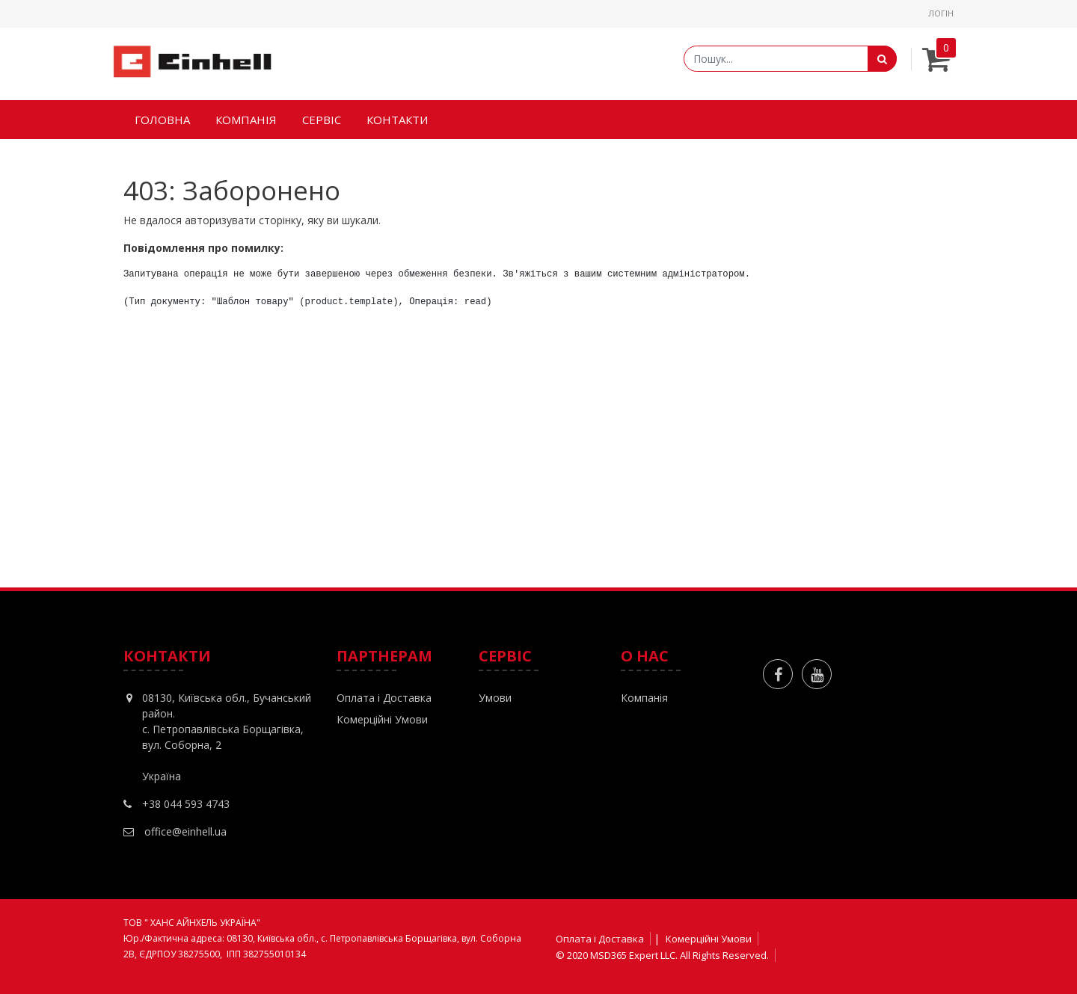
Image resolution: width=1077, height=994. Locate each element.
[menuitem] (162, 120)
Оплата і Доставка (384, 698)
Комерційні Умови (382, 719)
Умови (495, 698)
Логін (941, 13)
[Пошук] (882, 59)
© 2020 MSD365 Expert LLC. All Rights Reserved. (662, 955)
